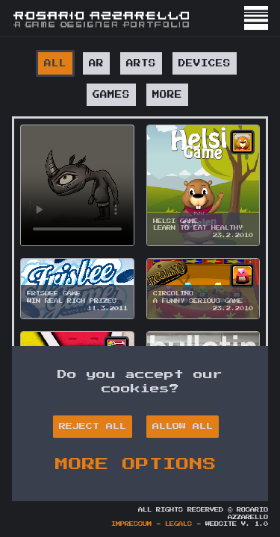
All (55, 63)
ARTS (141, 63)
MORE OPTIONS (136, 464)
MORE (167, 94)
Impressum (131, 524)
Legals (178, 524)
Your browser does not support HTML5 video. (77, 185)
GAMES (111, 94)
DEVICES (204, 63)
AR (96, 63)
